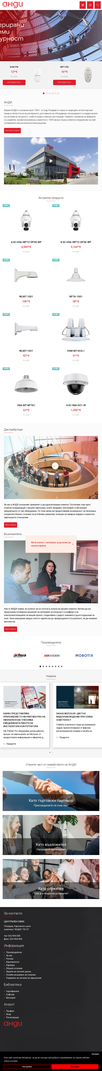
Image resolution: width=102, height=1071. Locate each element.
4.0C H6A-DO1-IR (76, 405)
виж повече (10, 525)
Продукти (11, 744)
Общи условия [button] (11, 1061)
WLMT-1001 (26, 296)
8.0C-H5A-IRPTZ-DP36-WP (76, 242)
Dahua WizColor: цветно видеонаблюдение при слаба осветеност (74, 716)
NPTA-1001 (75, 296)
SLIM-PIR (14, 67)
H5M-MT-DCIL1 (76, 350)
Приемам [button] (75, 1067)
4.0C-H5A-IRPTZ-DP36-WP (26, 242)
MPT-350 (64, 67)
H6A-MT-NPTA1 (26, 405)
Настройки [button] (27, 1067)
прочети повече (12, 131)
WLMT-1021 (26, 350)
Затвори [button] (95, 1054)
